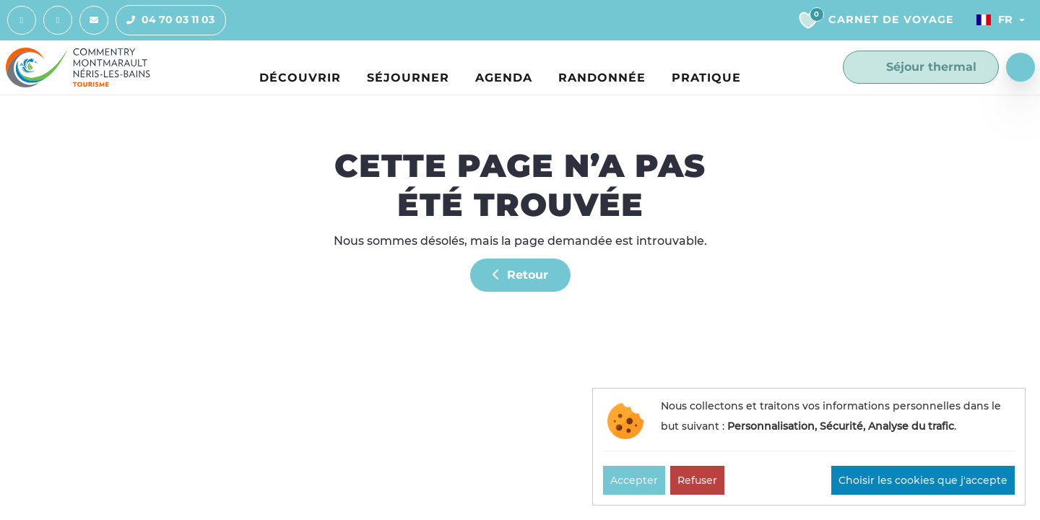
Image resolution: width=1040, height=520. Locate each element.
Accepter (634, 480)
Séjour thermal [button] (920, 67)
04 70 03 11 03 (165, 20)
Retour (520, 275)
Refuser (697, 480)
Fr (994, 19)
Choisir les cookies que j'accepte (923, 480)
